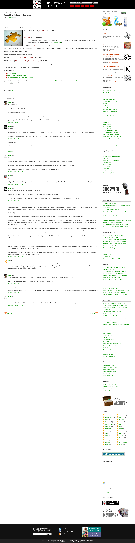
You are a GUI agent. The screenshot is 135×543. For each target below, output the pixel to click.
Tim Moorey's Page (108, 354)
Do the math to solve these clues (111, 175)
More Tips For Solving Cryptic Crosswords (114, 93)
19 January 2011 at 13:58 (15, 171)
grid (120, 426)
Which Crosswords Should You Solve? (113, 95)
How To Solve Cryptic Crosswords (112, 90)
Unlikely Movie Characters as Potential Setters (115, 211)
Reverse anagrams (108, 158)
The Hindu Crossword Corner (110, 384)
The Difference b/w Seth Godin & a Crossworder (115, 316)
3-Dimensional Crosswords (110, 322)
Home (72, 6)
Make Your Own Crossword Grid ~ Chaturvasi (115, 275)
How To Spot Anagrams (109, 99)
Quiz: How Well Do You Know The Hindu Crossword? (117, 250)
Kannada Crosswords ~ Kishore (111, 286)
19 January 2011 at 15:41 (15, 184)
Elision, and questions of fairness (111, 154)
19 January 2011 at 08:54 (15, 122)
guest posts (108, 428)
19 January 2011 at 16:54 (15, 240)
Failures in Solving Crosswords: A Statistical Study (116, 324)
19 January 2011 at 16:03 (15, 200)
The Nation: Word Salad (109, 356)
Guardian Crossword (108, 365)
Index (92, 6)
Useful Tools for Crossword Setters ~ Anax (114, 267)
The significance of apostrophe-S (111, 156)
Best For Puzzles (107, 335)
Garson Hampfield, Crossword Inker (112, 222)
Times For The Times (108, 388)
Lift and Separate (11, 73)
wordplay (12, 17)
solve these (108, 437)
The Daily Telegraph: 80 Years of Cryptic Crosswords (117, 220)
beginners (121, 415)
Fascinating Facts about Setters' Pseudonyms (115, 307)
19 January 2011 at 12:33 (15, 151)
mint (106, 433)
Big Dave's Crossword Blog (110, 390)
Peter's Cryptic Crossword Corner (111, 352)
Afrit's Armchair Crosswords (110, 203)
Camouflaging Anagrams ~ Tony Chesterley (114, 271)
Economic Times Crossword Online (112, 311)
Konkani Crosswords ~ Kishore (111, 288)
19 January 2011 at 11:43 (15, 138)
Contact (56, 541)
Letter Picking (106, 120)
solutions (121, 435)
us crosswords (123, 442)
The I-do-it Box (107, 373)
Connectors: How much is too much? (112, 177)
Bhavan (9, 102)
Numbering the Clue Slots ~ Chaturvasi (113, 277)
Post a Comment (8, 309)
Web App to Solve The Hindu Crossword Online (115, 239)
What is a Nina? (107, 309)
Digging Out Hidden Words (110, 101)
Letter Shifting (106, 122)
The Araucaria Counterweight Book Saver (114, 216)
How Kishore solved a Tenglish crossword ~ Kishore (116, 290)
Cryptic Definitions (107, 126)
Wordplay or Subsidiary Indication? (16, 75)
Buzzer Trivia (106, 252)
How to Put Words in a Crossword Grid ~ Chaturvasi (116, 280)
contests (121, 422)
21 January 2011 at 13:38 (15, 305)
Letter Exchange (107, 124)
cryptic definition (56, 42)
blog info (121, 417)
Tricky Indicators (107, 164)
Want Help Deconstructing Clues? (112, 145)
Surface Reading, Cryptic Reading (112, 130)
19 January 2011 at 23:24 (15, 271)
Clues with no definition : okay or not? (18, 15)
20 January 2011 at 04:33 (15, 283)
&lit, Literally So (107, 128)
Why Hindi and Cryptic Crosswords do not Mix (115, 303)
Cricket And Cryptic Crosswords (111, 134)
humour (121, 428)
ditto (120, 424)
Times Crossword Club (109, 369)
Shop (86, 6)
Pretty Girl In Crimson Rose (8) (111, 209)
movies (121, 433)
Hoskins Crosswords (108, 348)
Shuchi (12, 90)
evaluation (107, 426)
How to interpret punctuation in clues (112, 160)
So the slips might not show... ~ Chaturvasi (114, 282)
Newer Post (94, 313)
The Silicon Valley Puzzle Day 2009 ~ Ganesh (115, 294)
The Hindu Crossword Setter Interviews (113, 235)
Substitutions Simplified (109, 116)
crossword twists (109, 424)
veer (9, 260)
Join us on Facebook (66, 531)
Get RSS (63, 533)
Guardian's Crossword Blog (110, 345)
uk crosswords (108, 442)
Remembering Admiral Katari (110, 237)
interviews (121, 431)
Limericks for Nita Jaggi (109, 248)
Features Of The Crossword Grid (111, 139)
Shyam (9, 155)
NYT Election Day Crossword (110, 313)
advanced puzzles (109, 415)
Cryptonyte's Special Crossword (111, 258)
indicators (107, 431)
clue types (121, 419)
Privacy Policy (65, 541)
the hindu (121, 437)
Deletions (105, 113)
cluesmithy (107, 422)
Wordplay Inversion (108, 170)
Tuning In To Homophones (110, 111)
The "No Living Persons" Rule (110, 320)
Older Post (8, 313)
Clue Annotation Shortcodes (110, 141)
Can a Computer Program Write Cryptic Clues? (115, 305)
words (120, 444)
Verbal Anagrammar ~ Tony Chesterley (113, 273)
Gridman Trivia (107, 254)
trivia (120, 440)
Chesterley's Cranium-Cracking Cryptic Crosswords (116, 226)
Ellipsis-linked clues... (108, 162)
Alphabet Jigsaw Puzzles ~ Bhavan (112, 284)
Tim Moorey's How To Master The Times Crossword (116, 205)
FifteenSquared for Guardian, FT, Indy (113, 386)
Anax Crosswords (107, 333)
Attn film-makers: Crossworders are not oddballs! (116, 224)
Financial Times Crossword (110, 367)
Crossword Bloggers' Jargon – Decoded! (113, 143)
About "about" (106, 166)
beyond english (109, 417)
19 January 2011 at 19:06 (15, 256)
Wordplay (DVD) (107, 207)
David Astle (106, 341)
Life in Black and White (109, 218)
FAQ (82, 6)
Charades (105, 103)
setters (106, 435)
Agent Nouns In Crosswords (110, 132)
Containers (105, 105)
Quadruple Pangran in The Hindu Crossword (114, 243)
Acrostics (105, 118)
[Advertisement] (25, 22)
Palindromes (106, 168)
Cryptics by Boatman (108, 339)
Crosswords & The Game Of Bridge (112, 136)
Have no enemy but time (109, 173)
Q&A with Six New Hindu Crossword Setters (114, 241)
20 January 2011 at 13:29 (15, 292)
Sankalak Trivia (107, 256)
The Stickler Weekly (108, 375)
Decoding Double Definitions (110, 109)
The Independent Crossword (110, 371)
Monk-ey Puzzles (107, 350)
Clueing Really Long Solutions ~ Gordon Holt (114, 292)
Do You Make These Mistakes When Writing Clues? (116, 318)
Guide (77, 6)
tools (106, 440)
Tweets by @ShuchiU (108, 492)
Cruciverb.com (106, 337)
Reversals (105, 107)
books (106, 419)
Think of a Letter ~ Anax (109, 269)
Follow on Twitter (66, 528)
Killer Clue (105, 214)
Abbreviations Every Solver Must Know (113, 97)
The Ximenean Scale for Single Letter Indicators (20, 77)
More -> (117, 39)
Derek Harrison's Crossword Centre (112, 343)
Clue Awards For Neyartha (110, 245)
